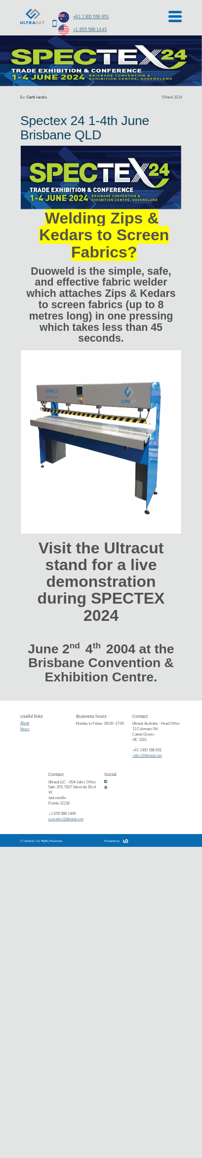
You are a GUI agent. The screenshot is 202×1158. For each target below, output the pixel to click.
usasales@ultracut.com (65, 819)
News (25, 729)
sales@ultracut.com (147, 755)
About (24, 723)
